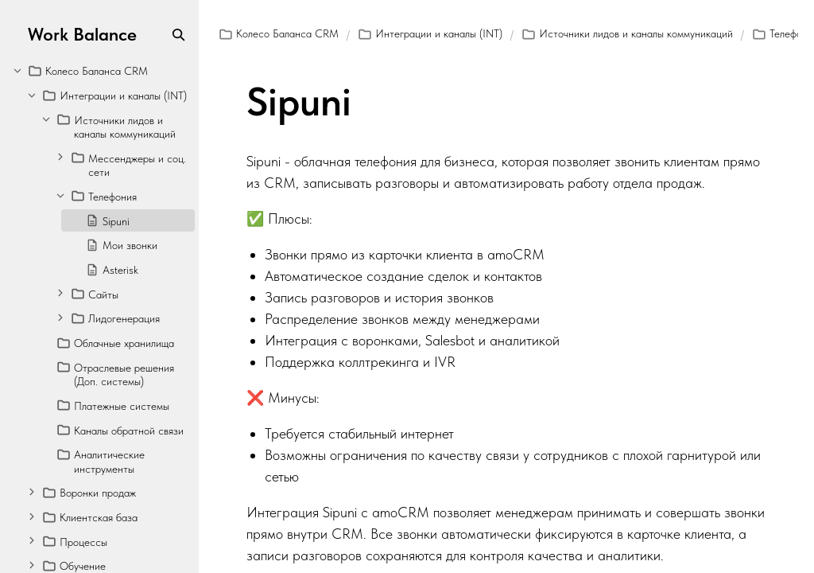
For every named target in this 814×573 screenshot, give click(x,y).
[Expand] (60, 157)
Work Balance (82, 34)
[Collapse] (17, 70)
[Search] (178, 35)
